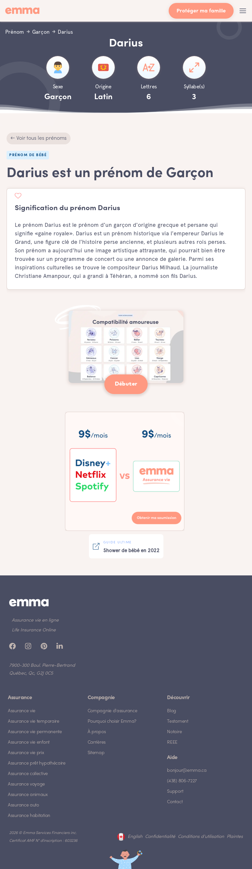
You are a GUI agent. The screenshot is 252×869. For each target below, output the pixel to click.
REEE (172, 742)
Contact (174, 802)
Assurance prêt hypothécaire (37, 763)
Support (175, 791)
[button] (243, 11)
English (135, 837)
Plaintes (235, 837)
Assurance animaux (28, 795)
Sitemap (96, 753)
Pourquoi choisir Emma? (112, 721)
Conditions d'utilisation (201, 837)
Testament (177, 721)
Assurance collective (28, 774)
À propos (97, 732)
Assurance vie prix (26, 753)
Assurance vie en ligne (35, 620)
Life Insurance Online (34, 630)
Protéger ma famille (201, 11)
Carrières (97, 742)
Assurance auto (23, 805)
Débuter (126, 384)
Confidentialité (160, 837)
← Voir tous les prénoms (38, 138)
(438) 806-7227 (182, 781)
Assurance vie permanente (35, 732)
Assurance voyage (26, 784)
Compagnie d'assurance (112, 711)
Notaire (174, 732)
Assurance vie (21, 711)
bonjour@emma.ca (187, 771)
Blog (171, 711)
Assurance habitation (29, 816)
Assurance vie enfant (29, 742)
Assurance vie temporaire (33, 721)
